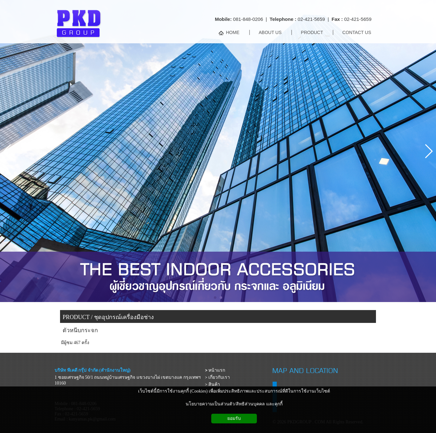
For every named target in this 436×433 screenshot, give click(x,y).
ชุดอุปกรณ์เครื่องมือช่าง (124, 317)
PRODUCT (76, 317)
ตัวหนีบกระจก (80, 330)
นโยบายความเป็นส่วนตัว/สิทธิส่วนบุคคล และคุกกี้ (234, 404)
